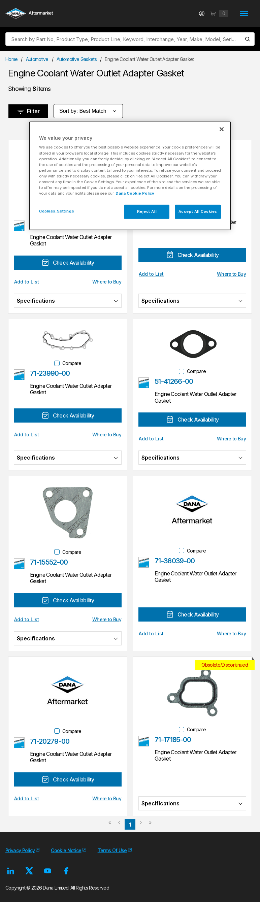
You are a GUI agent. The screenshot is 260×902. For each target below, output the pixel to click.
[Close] (221, 129)
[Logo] (29, 14)
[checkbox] (57, 363)
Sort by (88, 111)
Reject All (147, 211)
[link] (110, 825)
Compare (71, 363)
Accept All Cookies (197, 211)
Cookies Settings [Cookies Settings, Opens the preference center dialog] (56, 211)
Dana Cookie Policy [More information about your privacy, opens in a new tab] (135, 193)
